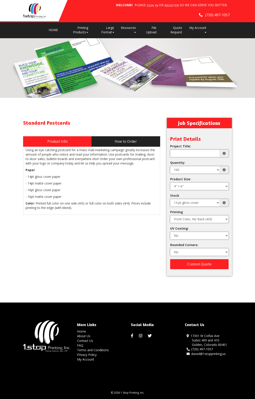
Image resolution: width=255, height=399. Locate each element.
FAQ (80, 345)
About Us (83, 336)
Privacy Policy (87, 355)
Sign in (152, 5)
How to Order (126, 141)
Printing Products (80, 30)
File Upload (151, 30)
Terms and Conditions (93, 350)
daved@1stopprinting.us (206, 354)
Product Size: (180, 179)
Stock (174, 195)
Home (81, 331)
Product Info (57, 141)
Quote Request (176, 30)
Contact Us (85, 341)
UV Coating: (179, 228)
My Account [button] (197, 29)
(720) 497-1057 (200, 349)
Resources (128, 29)
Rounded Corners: (184, 245)
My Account (85, 359)
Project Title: (180, 146)
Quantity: (177, 162)
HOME (53, 30)
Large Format (107, 30)
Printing (176, 212)
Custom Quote (199, 264)
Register (171, 5)
